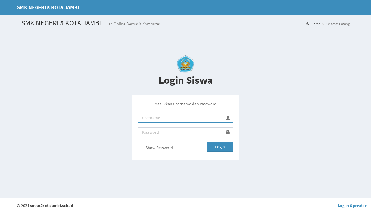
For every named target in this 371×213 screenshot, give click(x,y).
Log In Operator (352, 205)
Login (220, 146)
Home (313, 24)
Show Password (155, 148)
